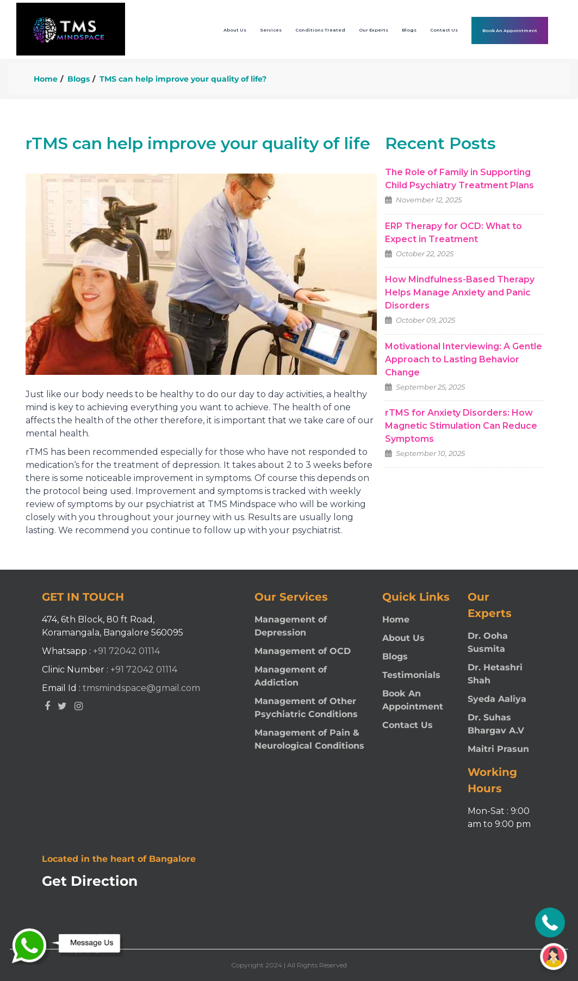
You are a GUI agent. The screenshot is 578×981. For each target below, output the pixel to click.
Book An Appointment (509, 30)
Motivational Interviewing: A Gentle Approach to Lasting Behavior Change (463, 359)
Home (46, 79)
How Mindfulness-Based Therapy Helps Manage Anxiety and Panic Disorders (460, 292)
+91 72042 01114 (126, 651)
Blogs (78, 79)
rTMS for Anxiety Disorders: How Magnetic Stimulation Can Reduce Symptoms (461, 426)
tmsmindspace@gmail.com (141, 688)
